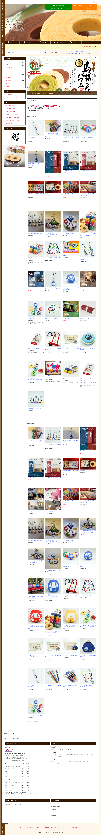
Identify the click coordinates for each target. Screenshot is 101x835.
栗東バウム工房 (74, 53)
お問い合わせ (58, 42)
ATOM (82, 827)
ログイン (42, 42)
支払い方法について (21, 827)
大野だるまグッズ (74, 51)
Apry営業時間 (87, 53)
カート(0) (73, 42)
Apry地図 (81, 53)
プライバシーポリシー (62, 827)
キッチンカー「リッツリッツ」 (86, 51)
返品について (40, 827)
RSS (79, 827)
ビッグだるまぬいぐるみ (11, 97)
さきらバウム (66, 53)
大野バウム (66, 51)
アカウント (12, 42)
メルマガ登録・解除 (86, 46)
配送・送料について (31, 827)
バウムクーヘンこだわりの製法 (13, 117)
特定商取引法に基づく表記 (50, 827)
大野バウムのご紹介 (10, 108)
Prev (29, 76)
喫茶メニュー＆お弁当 (11, 111)
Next (95, 76)
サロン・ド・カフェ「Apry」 (12, 114)
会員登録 (27, 42)
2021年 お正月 (9, 94)
